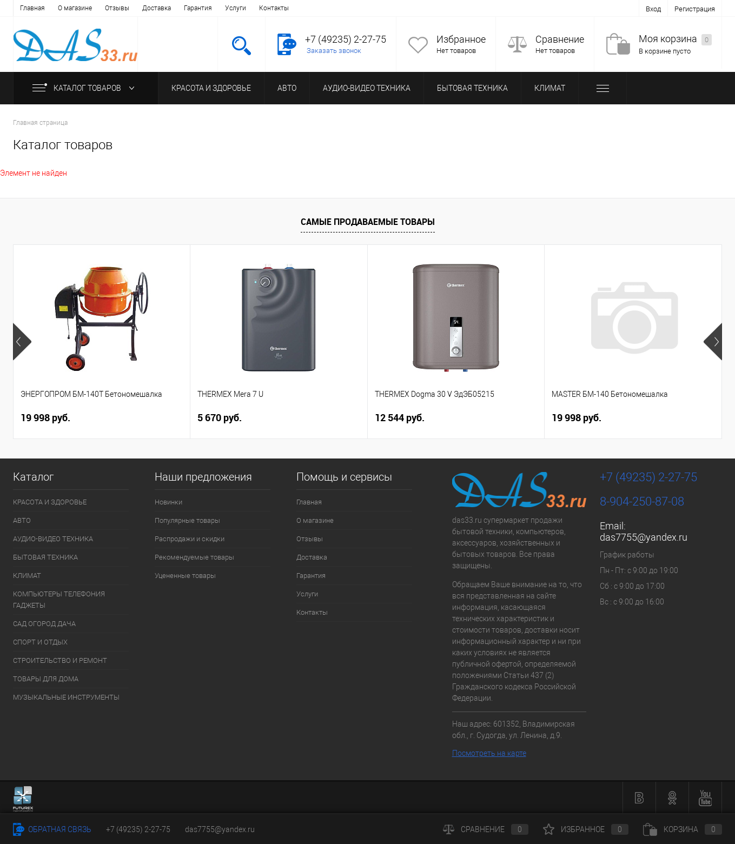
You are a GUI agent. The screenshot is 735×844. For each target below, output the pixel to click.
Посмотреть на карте (489, 753)
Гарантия (198, 8)
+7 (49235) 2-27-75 (138, 829)
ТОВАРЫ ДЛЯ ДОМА (45, 679)
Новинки (168, 502)
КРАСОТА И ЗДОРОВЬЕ (211, 88)
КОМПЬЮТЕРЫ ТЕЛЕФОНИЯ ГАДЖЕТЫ (59, 599)
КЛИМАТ (549, 88)
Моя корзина (675, 39)
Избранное (461, 39)
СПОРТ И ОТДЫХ (40, 642)
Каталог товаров (86, 88)
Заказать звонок (334, 50)
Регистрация (694, 9)
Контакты (274, 8)
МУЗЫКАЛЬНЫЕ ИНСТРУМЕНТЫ (66, 697)
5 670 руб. (219, 417)
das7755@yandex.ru (643, 537)
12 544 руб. (400, 417)
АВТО (286, 88)
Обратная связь (52, 829)
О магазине (75, 8)
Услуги (235, 8)
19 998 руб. (45, 417)
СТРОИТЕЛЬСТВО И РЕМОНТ (60, 660)
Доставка (156, 8)
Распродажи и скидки (189, 539)
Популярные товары (187, 520)
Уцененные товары (185, 575)
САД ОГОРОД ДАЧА (44, 624)
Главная (32, 8)
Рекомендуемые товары (194, 557)
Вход (653, 9)
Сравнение (559, 39)
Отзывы (117, 8)
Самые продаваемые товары (368, 222)
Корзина (682, 829)
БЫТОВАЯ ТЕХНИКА (472, 88)
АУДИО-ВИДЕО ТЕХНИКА (366, 88)
